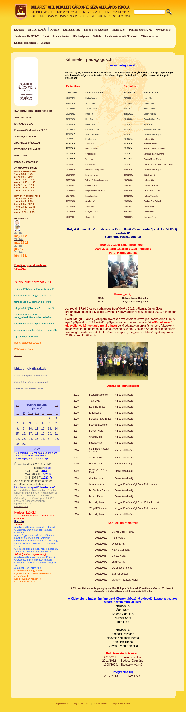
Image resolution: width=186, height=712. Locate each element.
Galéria (97, 36)
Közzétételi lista (71, 29)
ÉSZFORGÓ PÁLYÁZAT (27, 149)
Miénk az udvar (149, 36)
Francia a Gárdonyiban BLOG (30, 130)
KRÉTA (54, 29)
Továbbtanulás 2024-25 (26, 36)
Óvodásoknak (163, 29)
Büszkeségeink (81, 36)
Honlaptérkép (101, 703)
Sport (46, 36)
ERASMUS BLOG (24, 123)
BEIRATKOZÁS (37, 29)
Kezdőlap (19, 29)
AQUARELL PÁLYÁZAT (27, 142)
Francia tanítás (61, 36)
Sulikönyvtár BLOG (25, 136)
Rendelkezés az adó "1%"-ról (121, 36)
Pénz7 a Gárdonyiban (26, 162)
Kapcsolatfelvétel (121, 703)
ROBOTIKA (20, 155)
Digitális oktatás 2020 (140, 29)
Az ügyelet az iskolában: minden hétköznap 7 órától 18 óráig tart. (26, 99)
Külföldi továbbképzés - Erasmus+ (33, 42)
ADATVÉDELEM (23, 117)
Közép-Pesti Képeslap (96, 29)
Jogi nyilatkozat (81, 703)
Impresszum (62, 703)
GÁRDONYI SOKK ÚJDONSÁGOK (33, 111)
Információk (118, 29)
